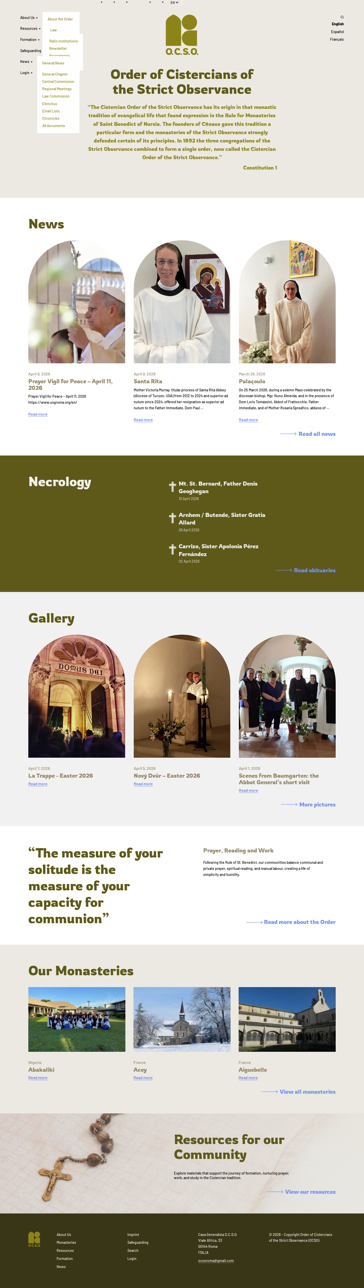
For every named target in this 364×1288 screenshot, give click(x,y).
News (24, 61)
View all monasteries (299, 1091)
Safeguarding (30, 51)
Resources (28, 28)
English (338, 24)
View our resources (301, 1191)
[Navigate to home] (34, 1240)
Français (337, 39)
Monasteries (66, 1242)
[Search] (337, 16)
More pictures (308, 804)
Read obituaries (306, 570)
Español (337, 32)
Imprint (133, 1234)
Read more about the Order (291, 921)
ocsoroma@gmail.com (216, 1260)
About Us (27, 17)
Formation (28, 39)
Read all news (308, 433)
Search (133, 1250)
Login (24, 72)
